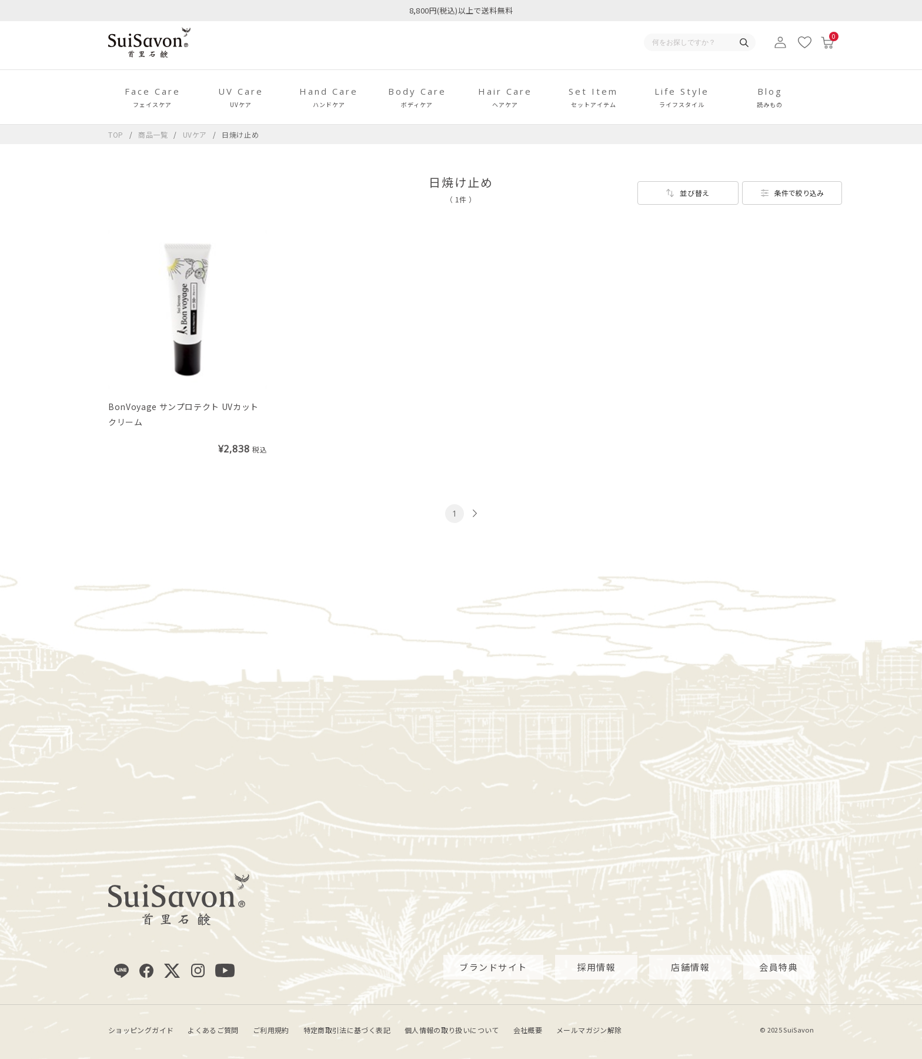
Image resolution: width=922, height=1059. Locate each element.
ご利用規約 (271, 1029)
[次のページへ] (473, 513)
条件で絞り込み (799, 193)
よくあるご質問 (213, 1029)
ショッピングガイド (140, 1029)
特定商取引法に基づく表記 (346, 1029)
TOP (115, 134)
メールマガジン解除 (589, 1029)
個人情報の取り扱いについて (452, 1029)
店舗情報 (690, 967)
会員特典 (778, 967)
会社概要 (527, 1029)
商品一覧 (153, 134)
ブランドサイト (493, 967)
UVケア (196, 134)
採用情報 (596, 967)
